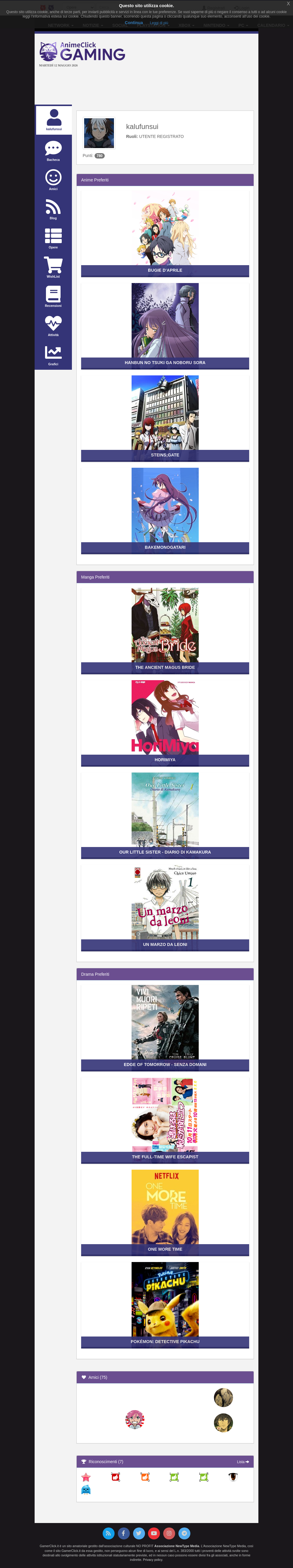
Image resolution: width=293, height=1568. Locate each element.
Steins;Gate (165, 455)
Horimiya (165, 759)
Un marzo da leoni (165, 944)
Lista (243, 1462)
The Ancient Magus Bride (165, 667)
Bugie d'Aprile (165, 270)
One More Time (165, 1249)
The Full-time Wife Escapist (165, 1156)
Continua (134, 22)
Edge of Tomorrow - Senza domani (165, 1064)
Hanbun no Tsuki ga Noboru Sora (165, 362)
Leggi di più (159, 23)
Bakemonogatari (165, 547)
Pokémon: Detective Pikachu (165, 1341)
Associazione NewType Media (176, 1546)
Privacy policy (152, 1559)
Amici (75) (94, 1377)
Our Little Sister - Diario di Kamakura (165, 852)
